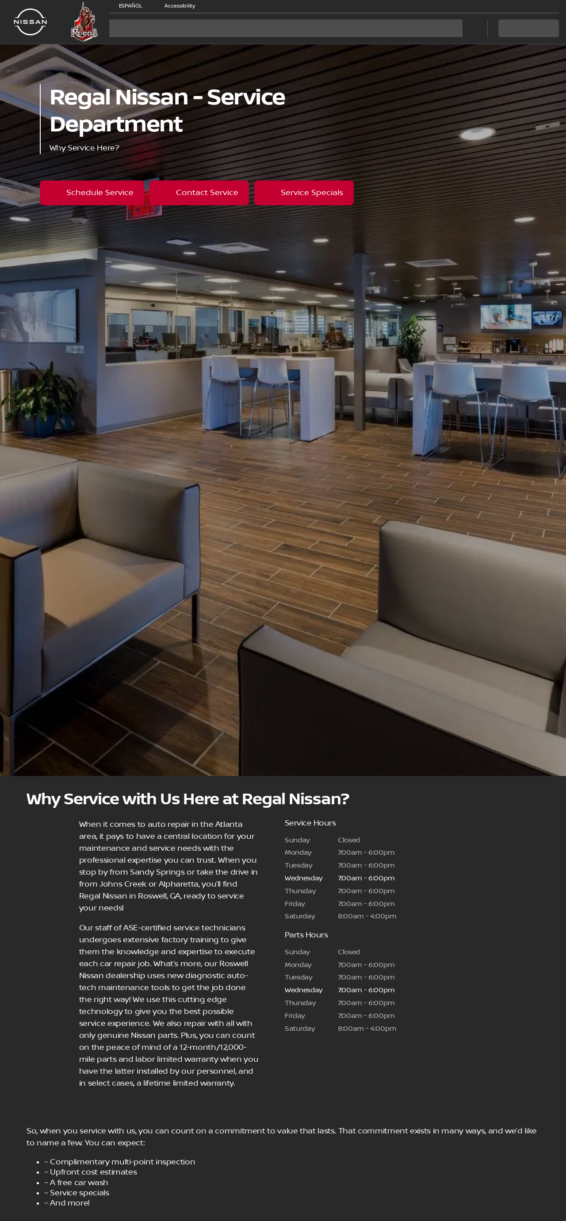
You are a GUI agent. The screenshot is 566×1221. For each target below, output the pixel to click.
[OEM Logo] (30, 22)
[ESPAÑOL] (126, 6)
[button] (214, 6)
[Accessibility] (176, 6)
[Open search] (470, 28)
